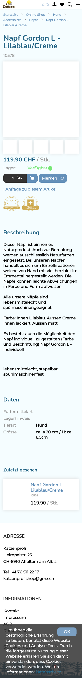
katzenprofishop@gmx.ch (28, 578)
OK (67, 631)
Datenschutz (48, 672)
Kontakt (11, 611)
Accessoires (12, 20)
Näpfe (33, 20)
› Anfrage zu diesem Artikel (29, 189)
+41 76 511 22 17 (24, 572)
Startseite (10, 15)
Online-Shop (35, 15)
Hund (57, 15)
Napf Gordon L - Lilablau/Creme (48, 487)
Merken (53, 178)
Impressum (14, 617)
